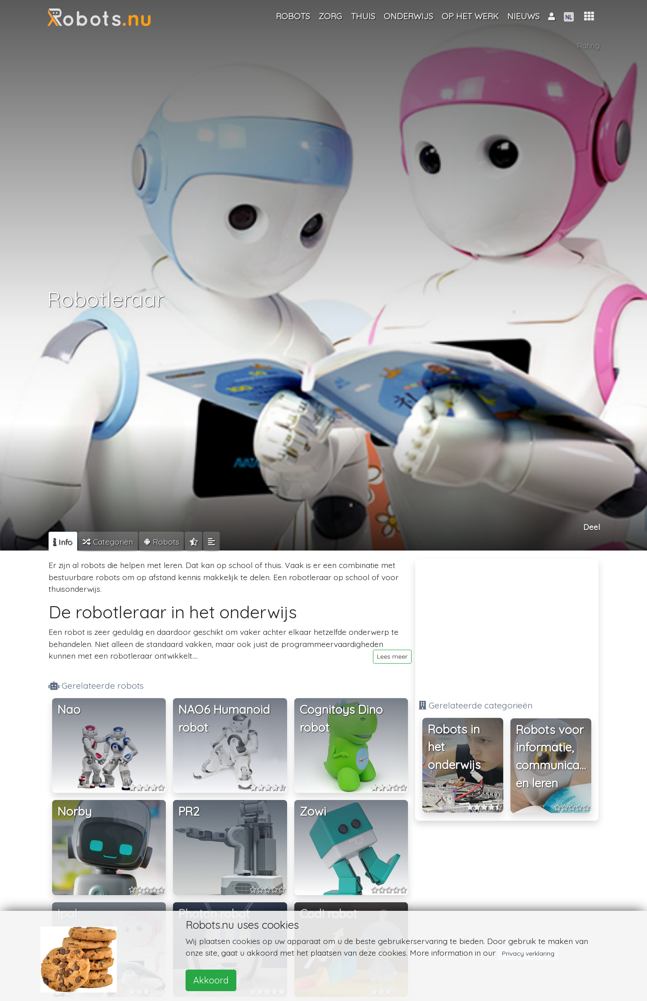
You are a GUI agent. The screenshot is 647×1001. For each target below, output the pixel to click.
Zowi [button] (313, 811)
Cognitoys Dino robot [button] (341, 718)
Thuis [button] (363, 16)
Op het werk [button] (470, 16)
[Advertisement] (507, 625)
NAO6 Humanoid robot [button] (224, 718)
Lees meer (392, 656)
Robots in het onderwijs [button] (454, 747)
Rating (588, 46)
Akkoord (211, 980)
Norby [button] (75, 811)
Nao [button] (69, 709)
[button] (589, 16)
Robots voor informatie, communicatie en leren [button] (553, 756)
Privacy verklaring (528, 953)
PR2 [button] (188, 811)
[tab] (63, 541)
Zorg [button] (330, 16)
